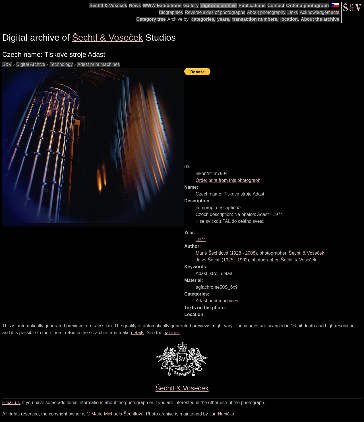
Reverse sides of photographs (215, 12)
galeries (171, 332)
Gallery (190, 5)
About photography (266, 12)
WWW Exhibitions (162, 5)
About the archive (320, 19)
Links (292, 12)
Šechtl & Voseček (108, 5)
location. (289, 19)
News (135, 5)
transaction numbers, (255, 19)
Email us (11, 402)
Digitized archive (218, 5)
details (137, 332)
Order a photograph (307, 5)
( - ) (226, 253)
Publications (252, 5)
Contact (275, 5)
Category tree (151, 19)
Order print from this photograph (228, 180)
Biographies (171, 12)
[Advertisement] (274, 117)
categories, (203, 19)
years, (223, 19)
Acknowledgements (319, 12)
